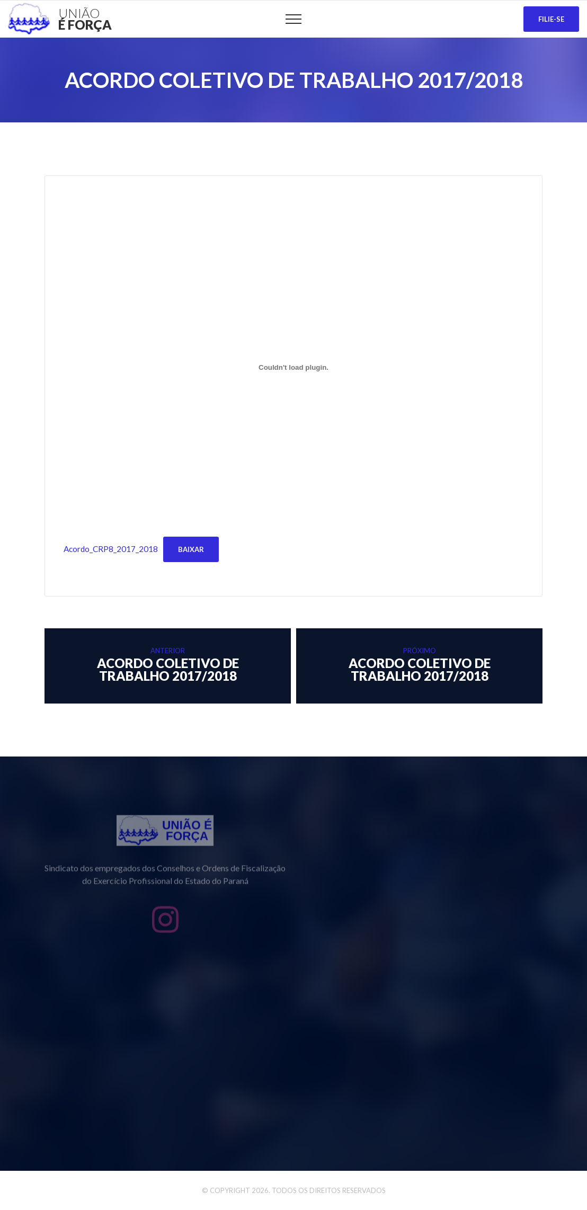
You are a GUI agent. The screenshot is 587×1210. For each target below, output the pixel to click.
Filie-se (551, 19)
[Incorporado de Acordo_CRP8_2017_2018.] (293, 367)
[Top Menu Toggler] (293, 19)
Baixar (191, 549)
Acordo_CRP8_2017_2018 (111, 549)
